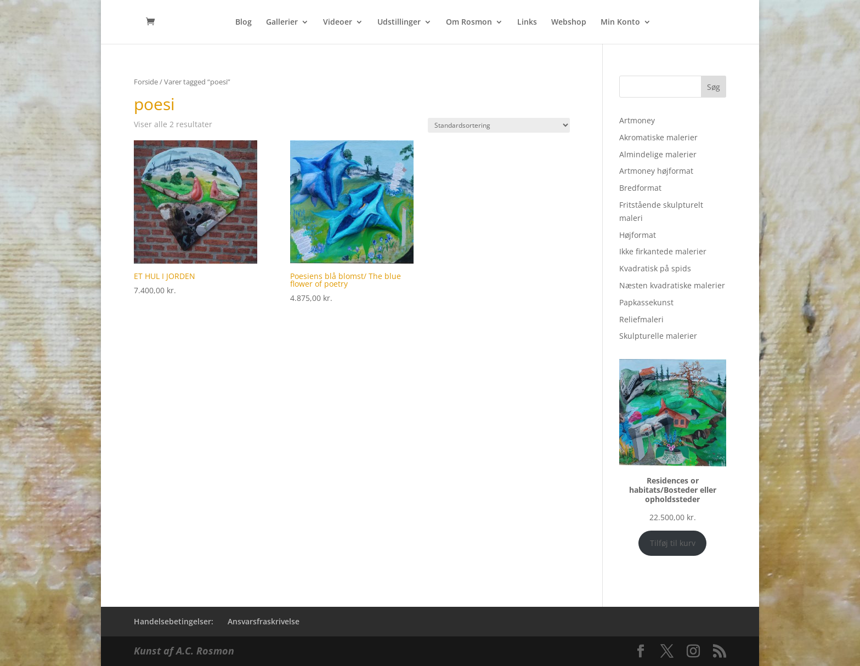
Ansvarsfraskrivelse (263, 621)
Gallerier (282, 22)
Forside (146, 82)
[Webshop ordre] (499, 125)
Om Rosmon (469, 22)
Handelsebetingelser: (173, 621)
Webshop (568, 22)
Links (527, 22)
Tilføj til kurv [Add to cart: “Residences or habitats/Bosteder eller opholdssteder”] (672, 543)
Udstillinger (399, 22)
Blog (243, 22)
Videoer (337, 22)
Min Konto (620, 22)
